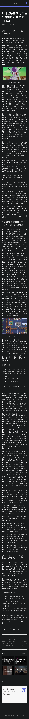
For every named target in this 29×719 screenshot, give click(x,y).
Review (4, 636)
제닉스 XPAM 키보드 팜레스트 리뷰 (9, 645)
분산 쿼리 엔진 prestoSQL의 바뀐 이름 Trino (9, 643)
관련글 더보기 (24, 653)
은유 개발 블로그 (8, 689)
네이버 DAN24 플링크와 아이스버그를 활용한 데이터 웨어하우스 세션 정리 (9, 639)
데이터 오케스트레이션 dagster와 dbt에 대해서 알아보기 (9, 641)
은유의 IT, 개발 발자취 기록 (10, 691)
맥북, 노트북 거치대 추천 (7, 648)
